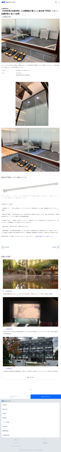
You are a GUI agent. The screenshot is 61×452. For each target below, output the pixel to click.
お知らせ (16, 439)
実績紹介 (5, 413)
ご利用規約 (45, 442)
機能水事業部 (5, 430)
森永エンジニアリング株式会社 (6, 401)
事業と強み (5, 409)
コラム (45, 439)
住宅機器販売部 (6, 435)
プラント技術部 (6, 422)
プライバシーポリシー (16, 446)
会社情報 (5, 404)
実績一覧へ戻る (30, 377)
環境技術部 (5, 426)
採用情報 (5, 417)
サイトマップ (16, 442)
